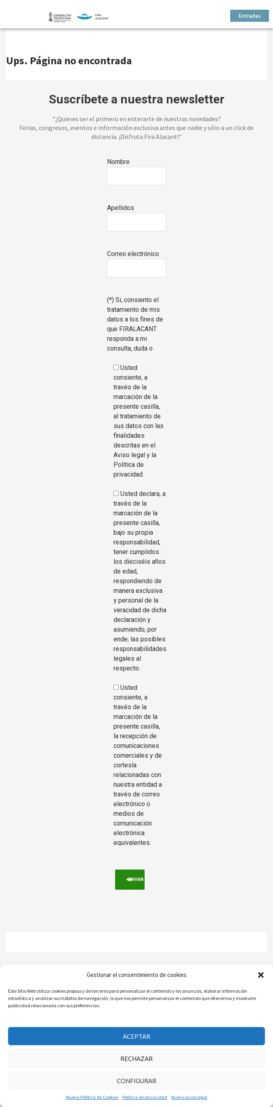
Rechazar (136, 1058)
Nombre (118, 162)
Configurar (136, 1080)
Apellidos (120, 208)
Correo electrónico (133, 254)
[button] (261, 975)
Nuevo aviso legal (189, 1097)
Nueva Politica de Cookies (92, 1097)
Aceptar (136, 1036)
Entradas (250, 16)
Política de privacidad (144, 1097)
